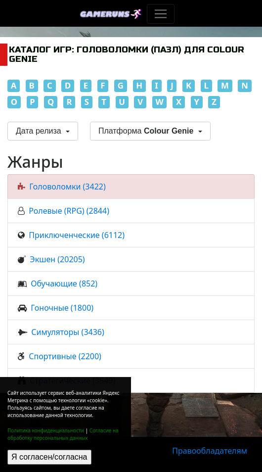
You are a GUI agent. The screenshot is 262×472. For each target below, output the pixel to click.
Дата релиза (39, 131)
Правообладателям (209, 450)
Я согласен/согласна (49, 457)
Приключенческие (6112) (77, 235)
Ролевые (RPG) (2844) (69, 210)
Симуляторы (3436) (67, 332)
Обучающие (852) (64, 283)
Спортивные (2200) (65, 356)
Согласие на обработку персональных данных (63, 434)
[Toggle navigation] (161, 14)
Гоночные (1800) (62, 307)
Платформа (147, 131)
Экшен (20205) (57, 259)
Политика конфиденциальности (45, 430)
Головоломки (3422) (67, 186)
